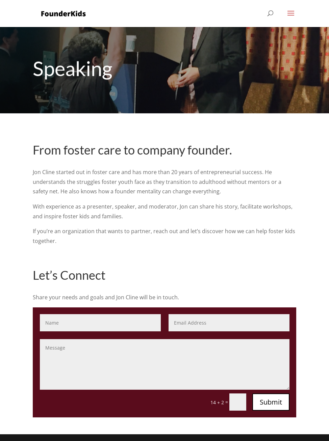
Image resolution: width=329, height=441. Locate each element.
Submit (271, 402)
